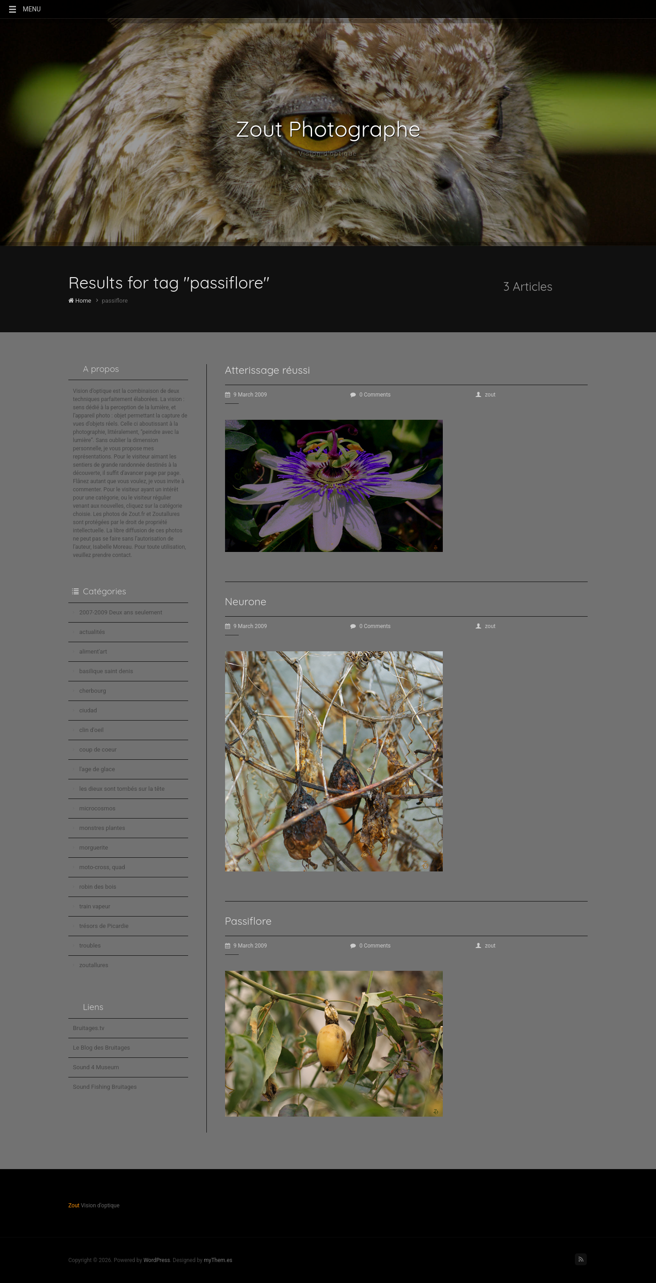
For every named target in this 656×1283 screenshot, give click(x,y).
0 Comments (370, 395)
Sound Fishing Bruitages (105, 1086)
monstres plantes (102, 827)
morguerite (93, 847)
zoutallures (93, 965)
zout (485, 395)
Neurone (245, 601)
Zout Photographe (328, 128)
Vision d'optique (328, 153)
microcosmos (97, 808)
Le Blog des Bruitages (101, 1047)
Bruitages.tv (88, 1028)
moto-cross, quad (102, 867)
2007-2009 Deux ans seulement (120, 612)
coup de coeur (98, 749)
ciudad (88, 710)
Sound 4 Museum (96, 1067)
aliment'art (93, 651)
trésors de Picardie (103, 925)
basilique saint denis (106, 671)
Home (79, 300)
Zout (73, 1205)
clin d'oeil (91, 730)
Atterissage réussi (267, 369)
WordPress (157, 1260)
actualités (92, 632)
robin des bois (97, 886)
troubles (90, 945)
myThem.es (218, 1260)
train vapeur (94, 906)
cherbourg (92, 690)
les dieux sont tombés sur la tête (121, 788)
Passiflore (248, 920)
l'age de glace (97, 769)
